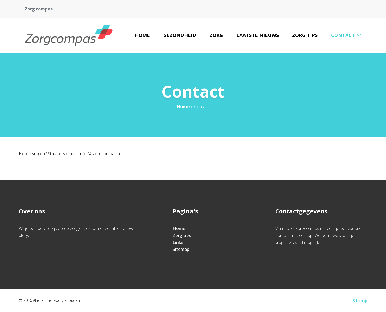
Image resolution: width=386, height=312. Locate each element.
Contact (346, 35)
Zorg (216, 35)
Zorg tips (305, 35)
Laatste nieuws (257, 35)
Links (178, 242)
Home (142, 35)
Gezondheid (179, 35)
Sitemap (181, 249)
